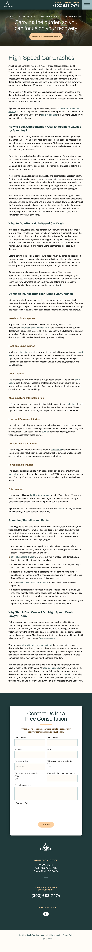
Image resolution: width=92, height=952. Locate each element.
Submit (46, 825)
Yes (50, 765)
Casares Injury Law (51, 668)
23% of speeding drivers (22, 557)
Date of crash (21, 762)
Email (50, 750)
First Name (20, 738)
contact (61, 509)
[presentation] (32, 815)
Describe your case (23, 786)
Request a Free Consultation (46, 37)
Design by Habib (46, 939)
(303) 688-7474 (66, 5)
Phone (18, 750)
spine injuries (24, 353)
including (70, 405)
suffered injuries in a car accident (36, 646)
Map (46, 877)
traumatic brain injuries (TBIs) (35, 328)
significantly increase (39, 496)
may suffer (13, 475)
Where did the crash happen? (61, 774)
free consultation (47, 639)
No (50, 768)
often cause (56, 450)
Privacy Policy (68, 936)
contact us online (49, 115)
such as (45, 432)
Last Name (52, 738)
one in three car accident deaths (33, 583)
